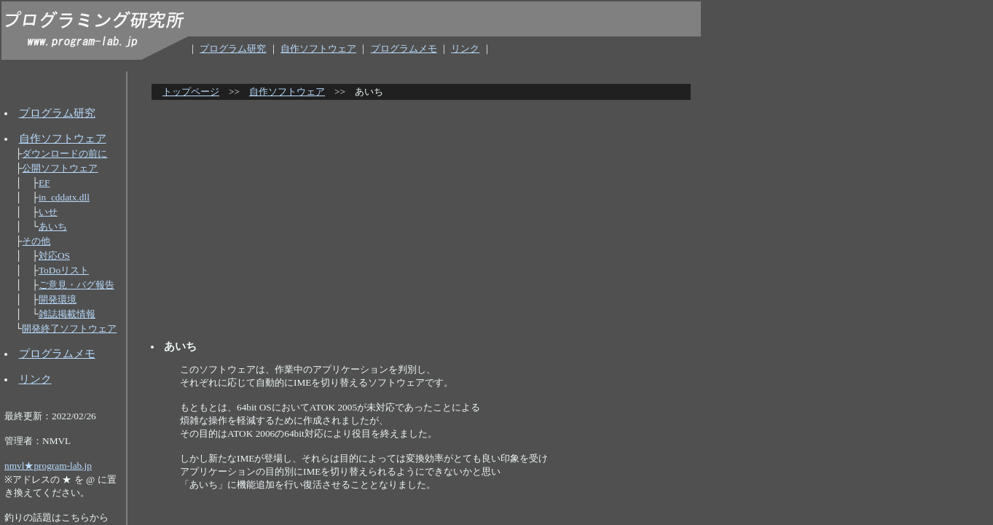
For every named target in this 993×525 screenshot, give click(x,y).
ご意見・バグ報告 (76, 284)
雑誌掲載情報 (67, 313)
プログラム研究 (233, 48)
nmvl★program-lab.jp (48, 465)
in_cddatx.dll (64, 197)
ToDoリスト (64, 270)
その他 (36, 241)
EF (44, 182)
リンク (465, 48)
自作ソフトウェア (318, 48)
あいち (53, 226)
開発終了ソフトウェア (69, 328)
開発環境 (57, 299)
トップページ (190, 91)
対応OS (54, 255)
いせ (48, 211)
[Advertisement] (425, 214)
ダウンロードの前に (64, 153)
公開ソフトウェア (60, 168)
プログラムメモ (404, 48)
